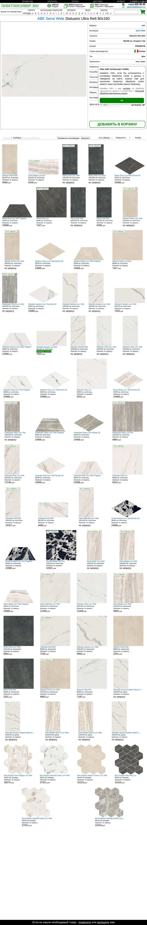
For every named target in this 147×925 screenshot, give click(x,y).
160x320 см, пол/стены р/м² (16, 479)
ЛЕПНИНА (71, 10)
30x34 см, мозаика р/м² (18, 779)
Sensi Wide (140, 31)
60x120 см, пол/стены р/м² (43, 179)
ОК (122, 100)
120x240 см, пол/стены (73, 179)
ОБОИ (87, 10)
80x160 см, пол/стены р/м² (13, 179)
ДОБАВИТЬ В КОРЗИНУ (117, 124)
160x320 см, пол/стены (99, 179)
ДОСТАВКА (98, 1)
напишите (103, 922)
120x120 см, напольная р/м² (55, 607)
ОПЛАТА (75, 1)
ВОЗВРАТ (121, 1)
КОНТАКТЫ (52, 1)
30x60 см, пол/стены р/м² (17, 222)
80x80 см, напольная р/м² (55, 650)
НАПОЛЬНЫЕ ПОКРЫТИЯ (51, 10)
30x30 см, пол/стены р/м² (130, 179)
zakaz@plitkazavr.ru (136, 7)
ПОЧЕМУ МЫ (27, 1)
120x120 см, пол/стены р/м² (127, 436)
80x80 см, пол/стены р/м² (51, 222)
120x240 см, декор (128, 693)
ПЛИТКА (31, 10)
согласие (126, 88)
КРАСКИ (104, 10)
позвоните (84, 922)
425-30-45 (136, 4)
